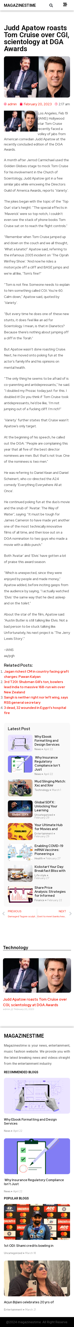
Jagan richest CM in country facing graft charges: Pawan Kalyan (36, 674)
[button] (51, 5)
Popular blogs (16, 1198)
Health (39, 858)
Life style (40, 875)
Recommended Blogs (21, 1072)
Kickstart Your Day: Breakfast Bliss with (50, 869)
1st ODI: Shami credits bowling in (28, 1246)
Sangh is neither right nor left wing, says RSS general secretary (36, 700)
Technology (42, 790)
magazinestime (20, 5)
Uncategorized (44, 815)
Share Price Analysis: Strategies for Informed (50, 892)
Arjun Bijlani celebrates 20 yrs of (29, 1302)
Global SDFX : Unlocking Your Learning (46, 806)
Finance (39, 900)
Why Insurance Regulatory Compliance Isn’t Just (47, 764)
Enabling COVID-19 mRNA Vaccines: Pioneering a (49, 850)
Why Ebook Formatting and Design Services (47, 741)
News (38, 749)
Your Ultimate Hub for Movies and (49, 827)
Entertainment (44, 833)
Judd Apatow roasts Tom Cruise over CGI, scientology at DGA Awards (35, 1002)
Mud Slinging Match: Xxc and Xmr (50, 783)
